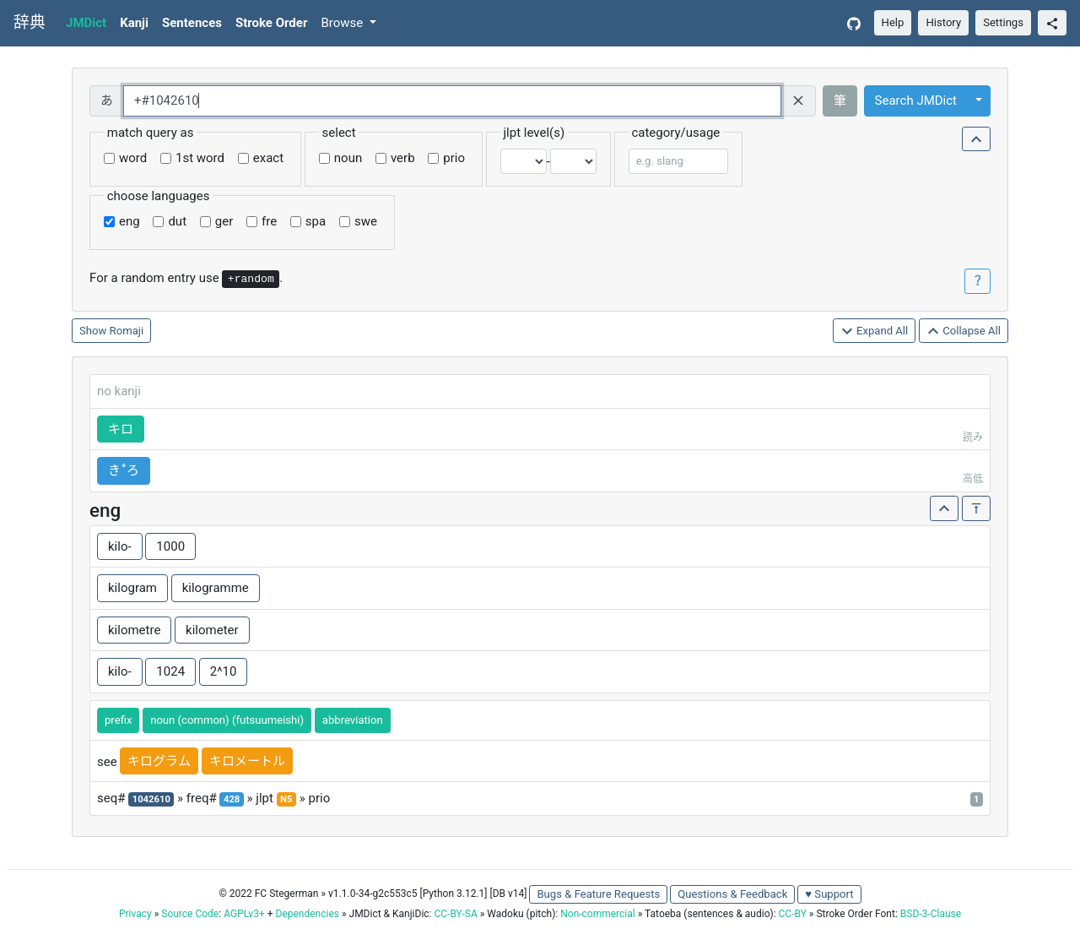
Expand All (874, 331)
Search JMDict (916, 100)
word (133, 158)
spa (315, 221)
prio (454, 158)
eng (129, 221)
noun (348, 158)
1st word (200, 158)
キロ (120, 429)
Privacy (135, 914)
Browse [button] (343, 22)
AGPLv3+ (244, 914)
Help (893, 22)
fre (269, 221)
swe (365, 221)
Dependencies (306, 914)
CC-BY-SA (455, 914)
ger (224, 221)
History (943, 22)
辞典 (30, 23)
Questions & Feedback (732, 894)
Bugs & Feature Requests (598, 894)
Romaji (127, 330)
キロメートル (247, 761)
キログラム (159, 761)
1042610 (151, 799)
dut (177, 221)
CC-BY (793, 914)
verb (403, 158)
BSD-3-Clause (930, 914)
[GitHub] (853, 23)
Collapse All (963, 331)
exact (268, 158)
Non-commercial (597, 914)
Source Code (190, 914)
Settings (1003, 22)
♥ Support (829, 894)
